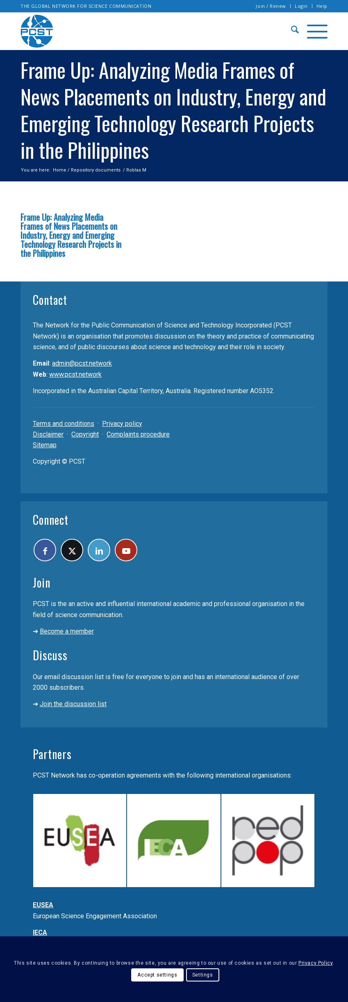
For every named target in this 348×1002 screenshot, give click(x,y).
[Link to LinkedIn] (99, 550)
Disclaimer (48, 434)
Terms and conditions (63, 424)
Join (41, 582)
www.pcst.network (75, 374)
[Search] (291, 31)
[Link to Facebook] (45, 550)
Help (322, 6)
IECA (40, 932)
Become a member (67, 631)
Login (301, 6)
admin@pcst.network (82, 363)
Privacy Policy (315, 963)
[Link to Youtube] (126, 550)
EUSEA (43, 905)
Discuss (50, 655)
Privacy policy (122, 424)
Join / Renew (271, 6)
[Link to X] (72, 550)
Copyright (85, 434)
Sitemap (45, 445)
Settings (202, 975)
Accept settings (157, 975)
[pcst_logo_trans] (36, 31)
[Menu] (313, 31)
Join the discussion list (73, 704)
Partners (52, 754)
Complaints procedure (138, 434)
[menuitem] (271, 6)
